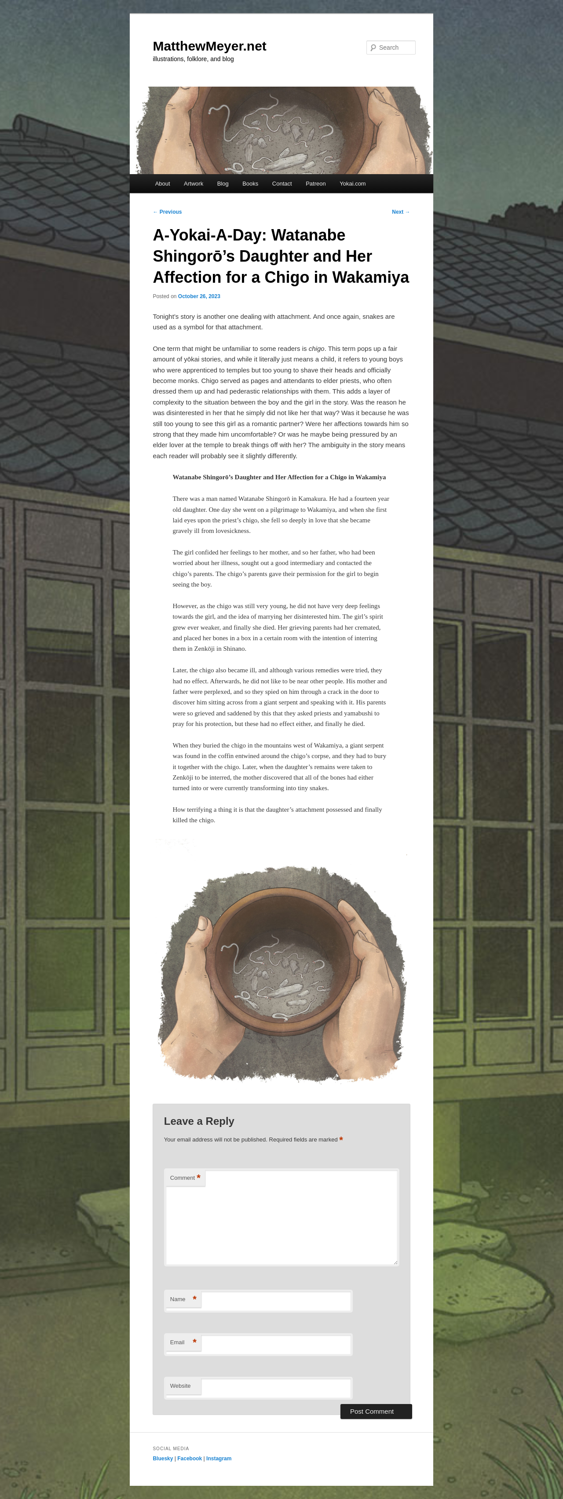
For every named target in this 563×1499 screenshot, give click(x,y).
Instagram (218, 1458)
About (162, 183)
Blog (223, 183)
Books (250, 183)
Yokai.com (353, 183)
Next (401, 212)
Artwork (193, 183)
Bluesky (163, 1458)
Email (183, 1342)
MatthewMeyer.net (209, 46)
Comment (185, 1178)
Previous (167, 212)
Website (180, 1385)
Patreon (316, 183)
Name (183, 1299)
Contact (282, 183)
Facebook (189, 1458)
